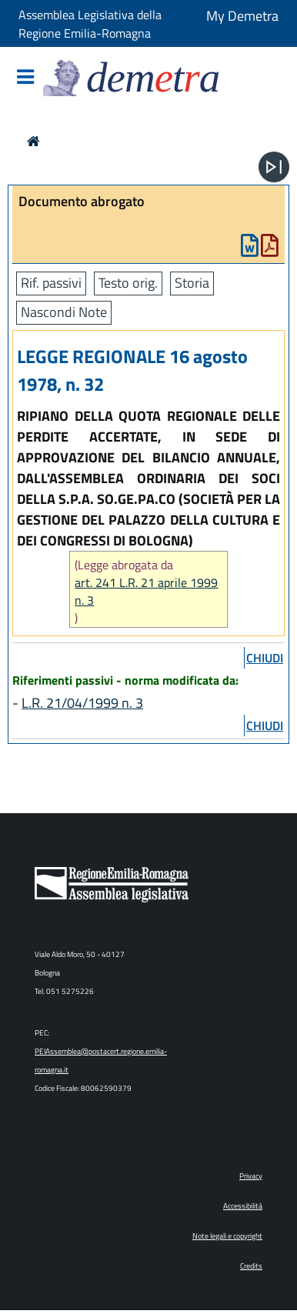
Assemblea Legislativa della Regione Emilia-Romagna (90, 23)
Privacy (250, 1176)
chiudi (264, 658)
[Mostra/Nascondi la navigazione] (25, 78)
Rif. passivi (51, 282)
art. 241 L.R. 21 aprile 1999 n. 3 (146, 591)
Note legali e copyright (227, 1236)
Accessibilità (242, 1206)
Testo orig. (128, 282)
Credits (251, 1266)
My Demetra (242, 15)
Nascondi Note (64, 312)
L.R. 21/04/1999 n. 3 (82, 702)
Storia (192, 282)
